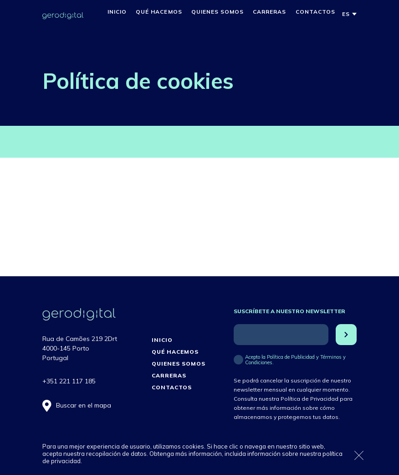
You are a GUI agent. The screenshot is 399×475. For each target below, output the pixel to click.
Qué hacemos (159, 11)
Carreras (269, 11)
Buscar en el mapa (83, 405)
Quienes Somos (217, 11)
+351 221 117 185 (69, 381)
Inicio (117, 11)
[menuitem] (346, 14)
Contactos (315, 11)
